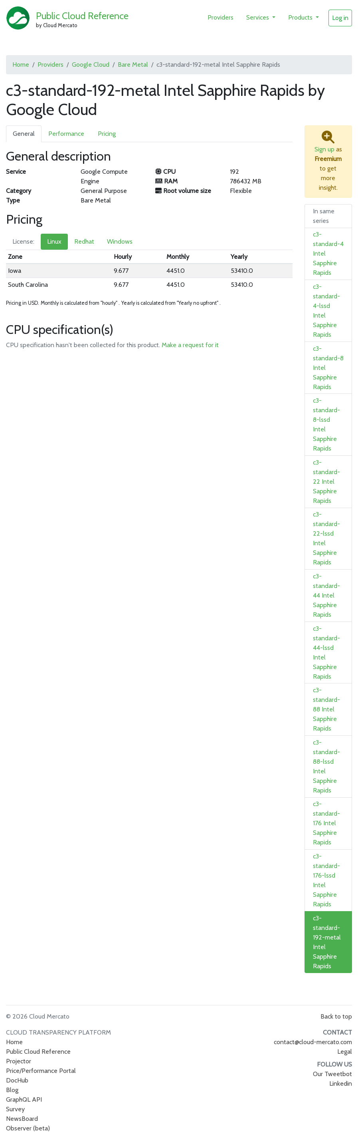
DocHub (17, 1080)
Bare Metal (133, 64)
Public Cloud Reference (82, 16)
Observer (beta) (28, 1128)
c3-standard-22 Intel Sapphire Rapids (326, 481)
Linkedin (340, 1083)
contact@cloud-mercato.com (313, 1042)
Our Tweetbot (332, 1074)
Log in (340, 18)
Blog (12, 1090)
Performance (66, 133)
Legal (344, 1051)
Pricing (107, 133)
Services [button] (258, 17)
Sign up (324, 149)
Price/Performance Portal (41, 1070)
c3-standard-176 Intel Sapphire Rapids (326, 823)
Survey (15, 1109)
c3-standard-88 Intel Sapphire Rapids (326, 709)
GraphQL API (24, 1099)
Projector (18, 1061)
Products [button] (301, 17)
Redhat (84, 241)
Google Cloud (90, 64)
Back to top (336, 1016)
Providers (220, 17)
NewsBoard (22, 1118)
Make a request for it (190, 345)
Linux (54, 241)
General (24, 133)
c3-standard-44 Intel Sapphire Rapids (326, 595)
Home (20, 64)
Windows (120, 241)
